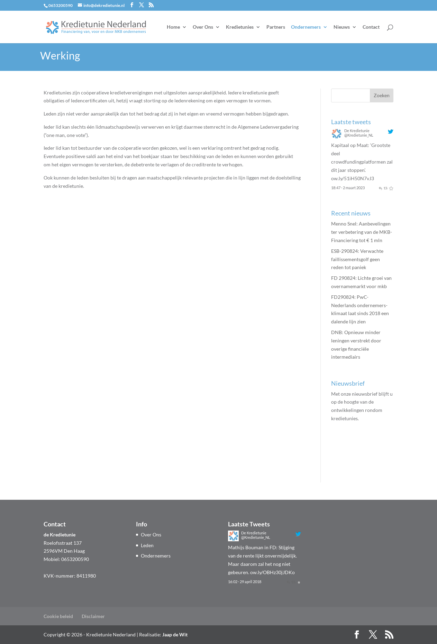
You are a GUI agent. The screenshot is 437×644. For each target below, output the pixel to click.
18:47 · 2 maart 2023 (348, 187)
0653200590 (60, 5)
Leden (147, 545)
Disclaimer (93, 616)
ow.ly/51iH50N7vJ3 (352, 178)
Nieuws (342, 27)
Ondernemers (306, 27)
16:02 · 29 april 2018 (244, 581)
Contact (371, 27)
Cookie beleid (58, 616)
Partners (275, 27)
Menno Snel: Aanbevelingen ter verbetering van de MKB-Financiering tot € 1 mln (361, 232)
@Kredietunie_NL (358, 135)
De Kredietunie (357, 130)
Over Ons (203, 27)
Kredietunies (240, 27)
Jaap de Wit (175, 634)
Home (173, 27)
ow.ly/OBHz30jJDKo (272, 572)
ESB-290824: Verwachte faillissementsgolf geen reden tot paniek (357, 259)
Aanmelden (356, 449)
